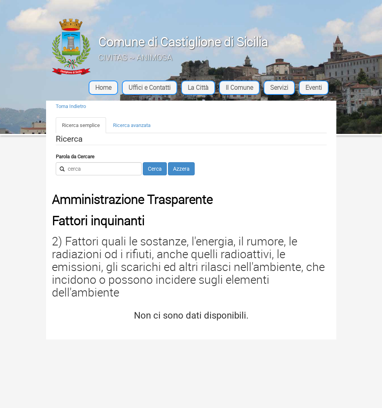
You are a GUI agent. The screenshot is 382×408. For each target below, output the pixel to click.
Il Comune (239, 87)
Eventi (313, 87)
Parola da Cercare (75, 156)
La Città (198, 87)
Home (103, 87)
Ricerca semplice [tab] (81, 125)
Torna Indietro (71, 106)
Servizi (279, 87)
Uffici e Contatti (149, 87)
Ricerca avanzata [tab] (132, 125)
